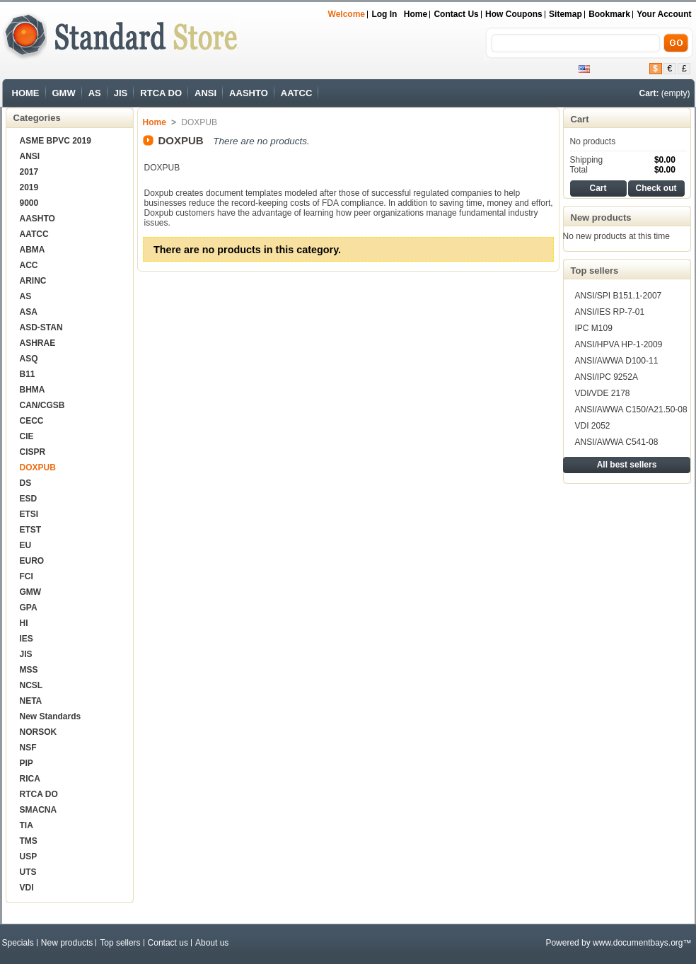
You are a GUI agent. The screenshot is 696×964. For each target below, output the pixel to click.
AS (94, 93)
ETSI (29, 514)
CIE (27, 436)
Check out (655, 188)
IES (26, 639)
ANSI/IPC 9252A (606, 377)
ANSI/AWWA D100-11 (617, 361)
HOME (26, 93)
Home (415, 14)
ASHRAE (38, 343)
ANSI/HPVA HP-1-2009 (619, 344)
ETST (31, 530)
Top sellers (595, 270)
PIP (26, 763)
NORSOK (38, 732)
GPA (28, 607)
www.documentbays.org (638, 943)
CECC (32, 421)
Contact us (456, 14)
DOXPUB (38, 467)
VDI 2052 (592, 426)
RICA (30, 779)
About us (211, 943)
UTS (28, 872)
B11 (27, 374)
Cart (580, 119)
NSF (28, 748)
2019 (29, 187)
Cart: (649, 93)
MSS (29, 670)
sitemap (565, 14)
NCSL (31, 685)
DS (26, 483)
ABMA (32, 250)
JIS (121, 93)
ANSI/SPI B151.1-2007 (618, 296)
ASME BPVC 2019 (55, 141)
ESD (28, 499)
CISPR (33, 452)
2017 (29, 172)
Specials (18, 943)
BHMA (32, 390)
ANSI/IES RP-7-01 (610, 312)
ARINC (33, 281)
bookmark (609, 14)
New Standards (50, 716)
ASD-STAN (41, 327)
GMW (64, 93)
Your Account (664, 14)
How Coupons (514, 14)
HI (24, 623)
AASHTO (248, 93)
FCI (26, 576)
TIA (26, 825)
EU (26, 545)
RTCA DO (161, 93)
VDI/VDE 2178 (602, 393)
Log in (384, 14)
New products (601, 217)
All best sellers (627, 465)
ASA (28, 312)
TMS (28, 841)
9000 (29, 203)
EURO (32, 561)
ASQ (29, 359)
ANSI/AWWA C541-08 (617, 442)
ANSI (205, 93)
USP (28, 856)
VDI (27, 888)
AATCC (297, 93)
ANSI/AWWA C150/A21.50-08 (631, 409)
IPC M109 (594, 328)
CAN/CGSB (42, 405)
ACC (29, 265)
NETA (31, 701)
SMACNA (38, 810)
